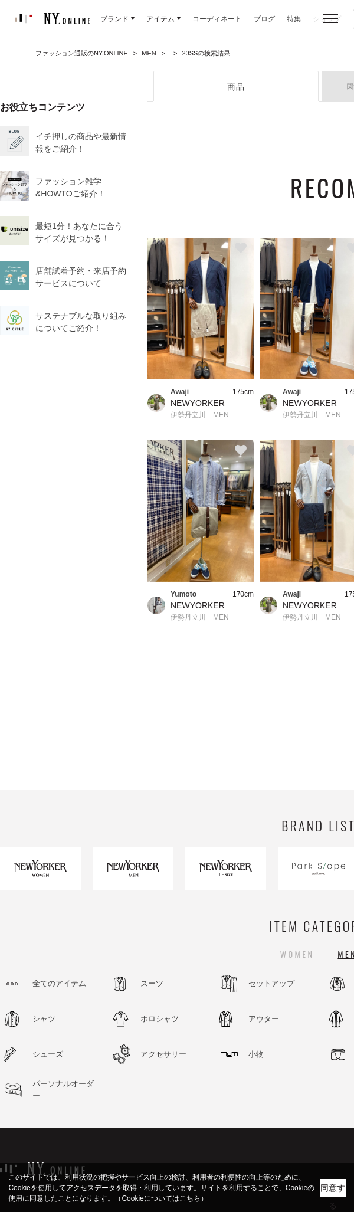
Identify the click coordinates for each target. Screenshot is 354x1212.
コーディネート (217, 19)
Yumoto (183, 594)
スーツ (151, 983)
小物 (256, 1054)
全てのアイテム (59, 983)
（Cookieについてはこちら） (160, 1198)
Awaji (180, 392)
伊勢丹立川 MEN (200, 415)
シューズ (47, 1054)
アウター (263, 1018)
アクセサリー (163, 1054)
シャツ (43, 1018)
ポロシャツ (159, 1018)
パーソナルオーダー (63, 1089)
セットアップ (271, 983)
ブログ (264, 19)
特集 (294, 19)
